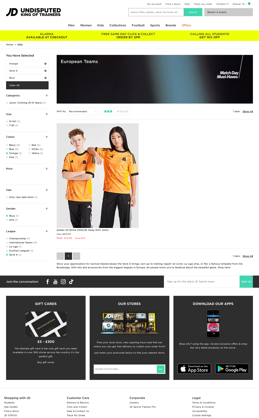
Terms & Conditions (203, 377)
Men (71, 25)
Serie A (27, 70)
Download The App (15, 394)
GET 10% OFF (209, 35)
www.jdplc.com (53, 415)
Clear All (14, 85)
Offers (186, 25)
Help (187, 4)
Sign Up (246, 256)
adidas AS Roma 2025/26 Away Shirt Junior (83, 205)
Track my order (203, 4)
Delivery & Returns (78, 377)
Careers (134, 377)
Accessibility (199, 386)
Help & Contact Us (78, 386)
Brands (171, 25)
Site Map (197, 394)
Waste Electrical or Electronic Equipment (91, 394)
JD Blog (8, 399)
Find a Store (173, 4)
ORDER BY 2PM (128, 35)
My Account (154, 4)
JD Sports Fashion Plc (143, 382)
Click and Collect (77, 382)
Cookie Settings (201, 390)
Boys (27, 77)
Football (138, 25)
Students (9, 377)
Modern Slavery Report (206, 399)
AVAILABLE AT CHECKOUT (47, 35)
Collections (117, 25)
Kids (100, 25)
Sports (155, 25)
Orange (27, 63)
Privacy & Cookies (203, 382)
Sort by (61, 111)
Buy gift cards (45, 337)
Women (86, 25)
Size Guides (11, 382)
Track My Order (76, 390)
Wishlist (221, 4)
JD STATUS (10, 390)
